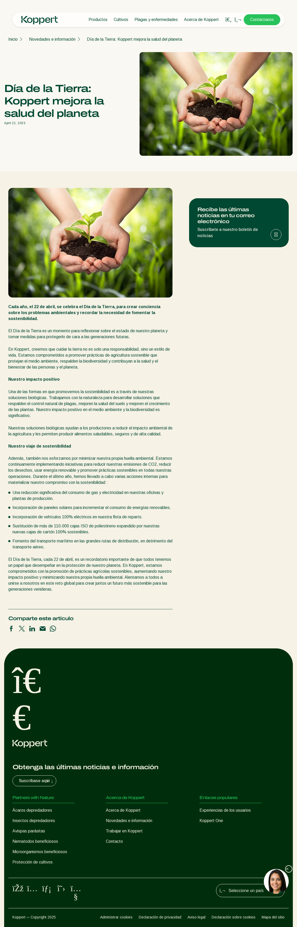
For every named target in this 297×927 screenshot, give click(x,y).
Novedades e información (52, 39)
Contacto (114, 841)
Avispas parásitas (28, 831)
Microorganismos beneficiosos (39, 852)
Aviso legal (196, 917)
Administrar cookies (116, 917)
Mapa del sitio (273, 917)
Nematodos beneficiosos (35, 841)
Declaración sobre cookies (233, 917)
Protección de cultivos (32, 862)
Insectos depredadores (33, 820)
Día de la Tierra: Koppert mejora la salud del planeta (134, 39)
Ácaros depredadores (32, 810)
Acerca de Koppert (201, 19)
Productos (97, 19)
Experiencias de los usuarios (225, 810)
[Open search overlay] (228, 19)
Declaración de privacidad (160, 917)
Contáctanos (262, 19)
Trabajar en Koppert (124, 831)
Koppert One (211, 820)
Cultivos (121, 19)
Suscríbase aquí (36, 781)
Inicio (13, 39)
